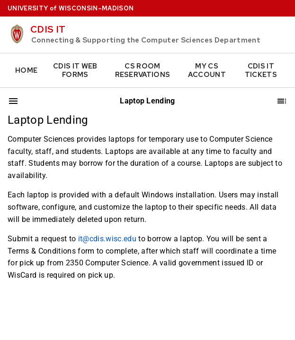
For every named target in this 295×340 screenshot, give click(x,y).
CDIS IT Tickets (261, 70)
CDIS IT (47, 29)
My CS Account (207, 70)
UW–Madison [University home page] (71, 8)
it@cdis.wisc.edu (107, 238)
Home (26, 70)
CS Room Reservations (142, 70)
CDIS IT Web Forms (75, 70)
